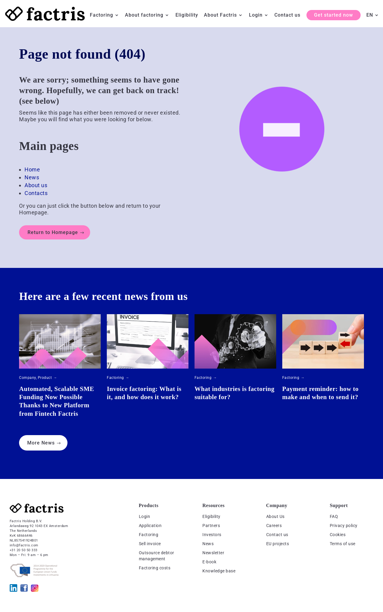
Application (150, 525)
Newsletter (213, 552)
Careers (274, 525)
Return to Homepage (53, 232)
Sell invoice (150, 543)
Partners (211, 525)
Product (45, 378)
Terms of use (342, 543)
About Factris (220, 15)
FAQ (334, 516)
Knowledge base (218, 570)
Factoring (101, 15)
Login (256, 15)
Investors (211, 534)
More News (41, 443)
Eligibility (186, 15)
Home (32, 169)
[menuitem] (372, 20)
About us (36, 185)
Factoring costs (155, 567)
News (32, 177)
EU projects (277, 543)
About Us (275, 516)
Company (27, 378)
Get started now (333, 15)
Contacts (36, 193)
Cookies (338, 534)
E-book (209, 561)
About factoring (144, 15)
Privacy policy (344, 525)
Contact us (287, 15)
